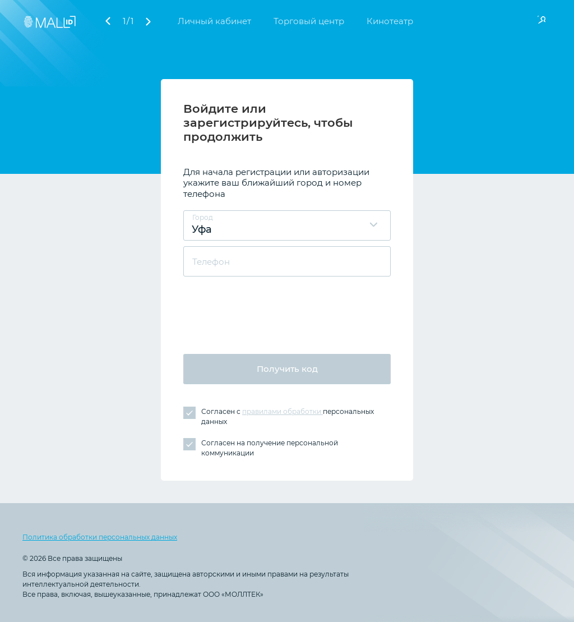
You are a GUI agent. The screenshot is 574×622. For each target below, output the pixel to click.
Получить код (287, 368)
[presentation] (268, 309)
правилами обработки (282, 411)
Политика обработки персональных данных (99, 537)
